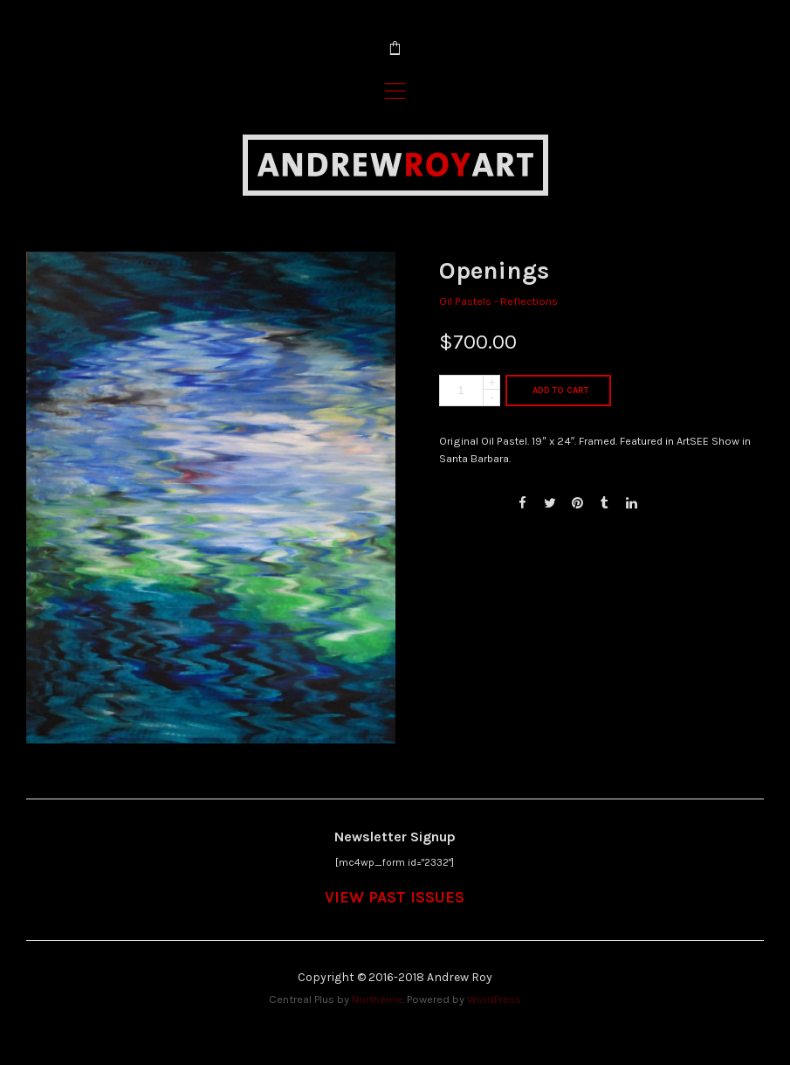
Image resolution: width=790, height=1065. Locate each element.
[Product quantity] (469, 390)
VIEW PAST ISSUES (394, 897)
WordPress (494, 999)
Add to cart (560, 390)
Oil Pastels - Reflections (498, 301)
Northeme (377, 999)
